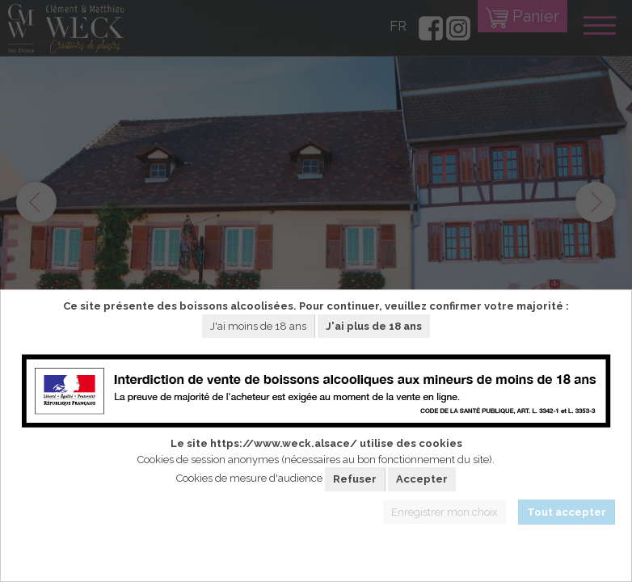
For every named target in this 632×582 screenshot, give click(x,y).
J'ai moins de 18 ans (258, 326)
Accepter (422, 479)
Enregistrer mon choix (444, 512)
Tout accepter (566, 512)
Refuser (355, 479)
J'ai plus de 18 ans (374, 326)
